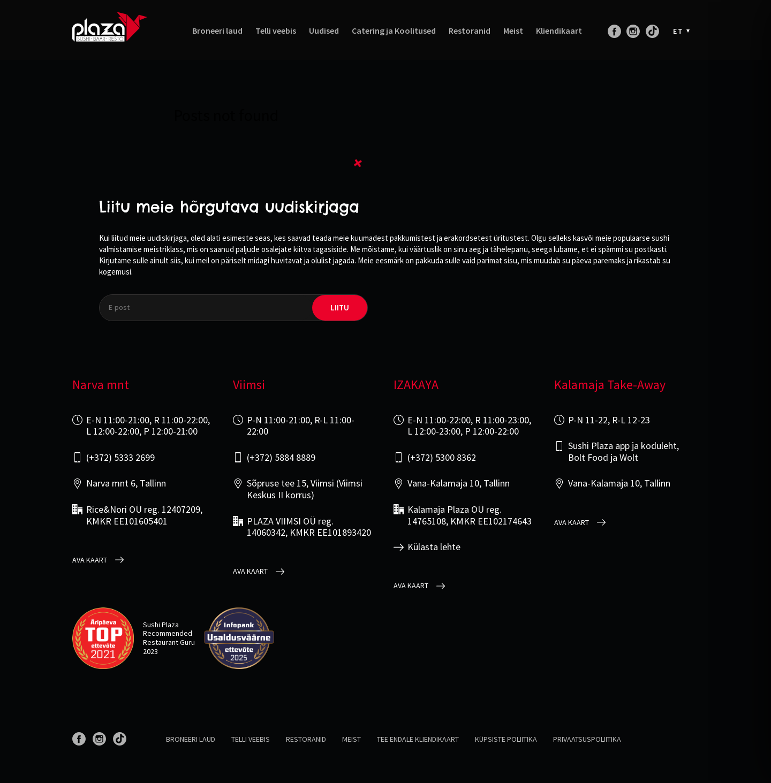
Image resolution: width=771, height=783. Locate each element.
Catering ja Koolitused (394, 31)
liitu (339, 307)
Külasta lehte (433, 547)
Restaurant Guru (169, 642)
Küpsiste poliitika (506, 739)
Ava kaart (89, 560)
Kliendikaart (559, 31)
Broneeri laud (217, 31)
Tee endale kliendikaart (418, 739)
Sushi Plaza (161, 624)
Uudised (324, 31)
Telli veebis (275, 31)
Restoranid (469, 31)
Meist (513, 31)
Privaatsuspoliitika (587, 739)
